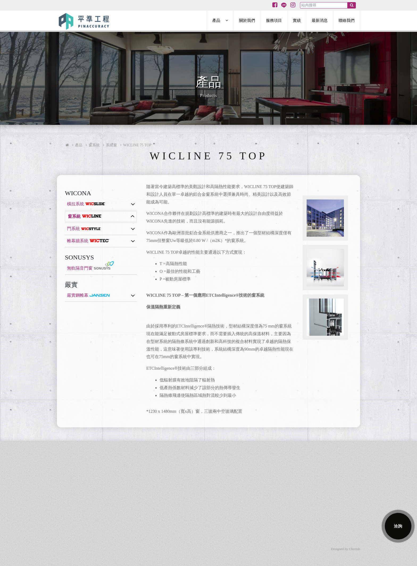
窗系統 (94, 145)
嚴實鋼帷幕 (77, 295)
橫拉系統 (75, 204)
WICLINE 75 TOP (137, 145)
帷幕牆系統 (77, 241)
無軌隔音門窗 (80, 268)
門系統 (73, 228)
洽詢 (398, 526)
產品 (78, 145)
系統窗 (111, 145)
